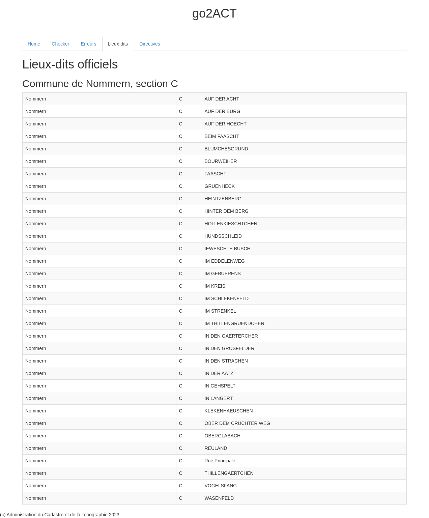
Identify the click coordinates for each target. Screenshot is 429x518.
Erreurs (88, 44)
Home (34, 44)
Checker (60, 44)
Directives (149, 44)
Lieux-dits (118, 44)
